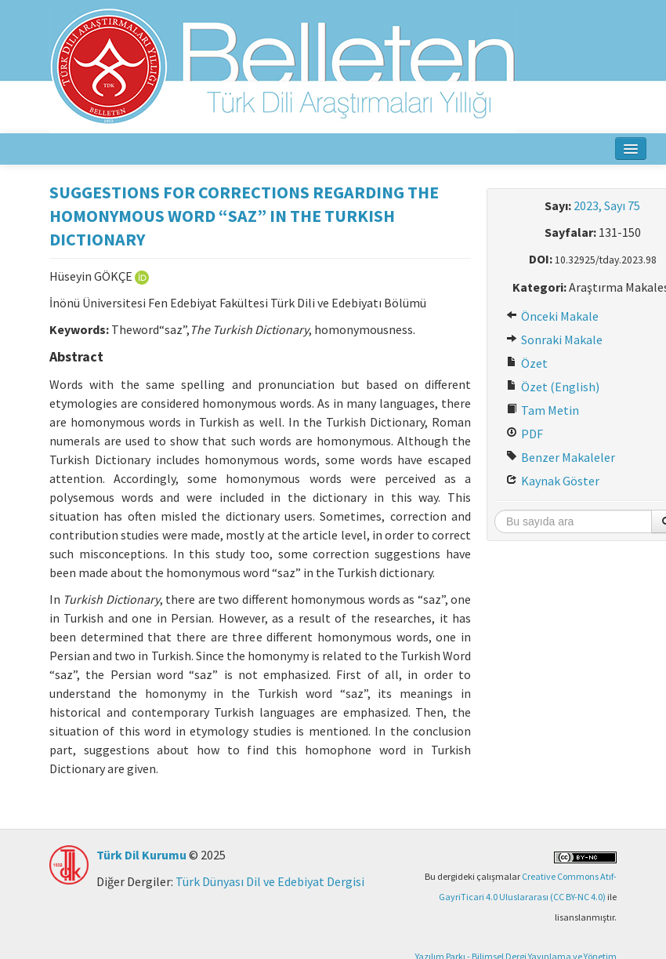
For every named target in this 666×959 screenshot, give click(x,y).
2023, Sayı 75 (607, 205)
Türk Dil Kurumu (141, 855)
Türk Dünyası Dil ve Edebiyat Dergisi (270, 881)
